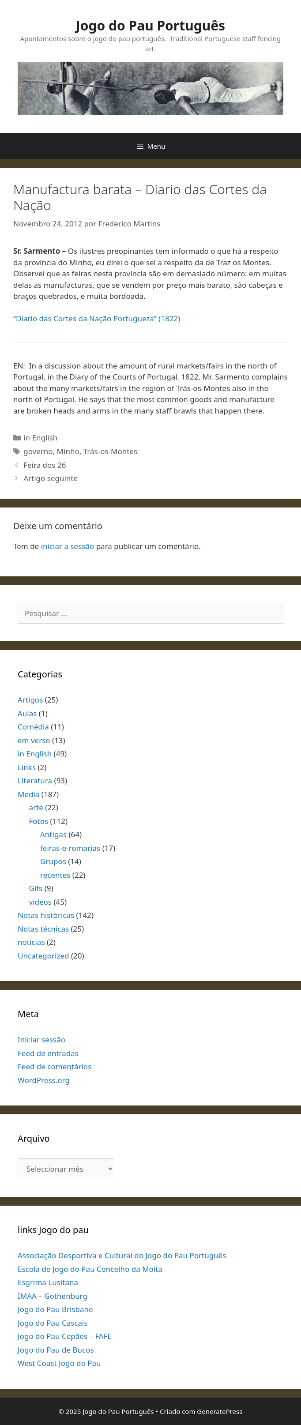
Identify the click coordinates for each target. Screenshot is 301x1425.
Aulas (27, 713)
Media (28, 794)
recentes (55, 875)
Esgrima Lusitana (48, 1282)
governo (38, 451)
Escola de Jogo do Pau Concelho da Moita (90, 1269)
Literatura (35, 780)
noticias (31, 942)
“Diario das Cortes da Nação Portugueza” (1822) (96, 318)
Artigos (30, 700)
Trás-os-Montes (110, 451)
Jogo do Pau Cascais (53, 1323)
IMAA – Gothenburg (52, 1296)
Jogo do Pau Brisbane (55, 1309)
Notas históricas (46, 915)
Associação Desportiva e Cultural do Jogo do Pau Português (122, 1255)
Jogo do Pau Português (150, 25)
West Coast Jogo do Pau (59, 1363)
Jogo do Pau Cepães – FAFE (65, 1336)
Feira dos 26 (44, 465)
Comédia (33, 727)
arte (36, 807)
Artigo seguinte (50, 478)
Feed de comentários (54, 1066)
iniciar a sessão (67, 546)
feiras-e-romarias (70, 848)
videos (40, 902)
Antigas (53, 834)
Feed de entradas (48, 1053)
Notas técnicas (43, 929)
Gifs (36, 888)
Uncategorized (43, 956)
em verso (34, 740)
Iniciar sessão (41, 1039)
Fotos (39, 821)
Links (27, 767)
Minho (68, 451)
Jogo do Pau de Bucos (56, 1350)
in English (40, 437)
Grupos (53, 861)
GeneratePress (219, 1411)
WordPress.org (44, 1080)
